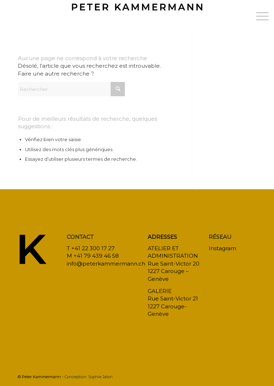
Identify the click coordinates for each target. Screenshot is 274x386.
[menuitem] (259, 16)
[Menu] (259, 16)
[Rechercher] (71, 89)
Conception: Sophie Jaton (89, 376)
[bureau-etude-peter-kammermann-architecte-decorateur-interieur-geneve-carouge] (137, 16)
